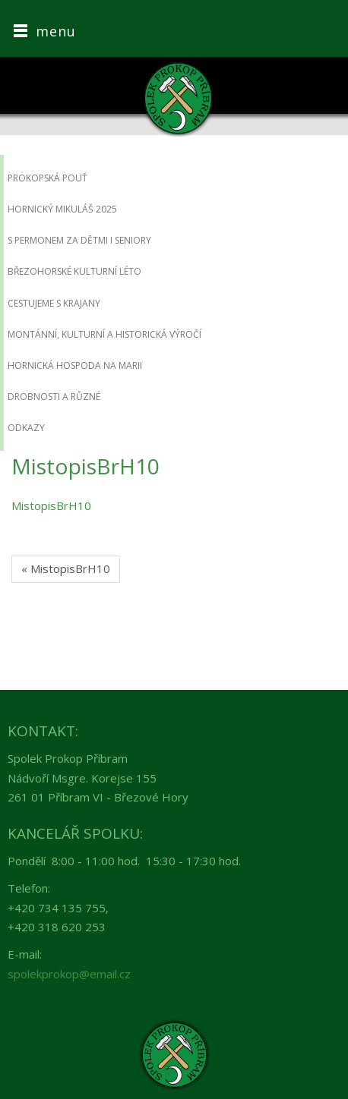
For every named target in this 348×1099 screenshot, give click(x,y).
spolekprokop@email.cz (69, 973)
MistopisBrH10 (51, 505)
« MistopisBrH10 (65, 568)
